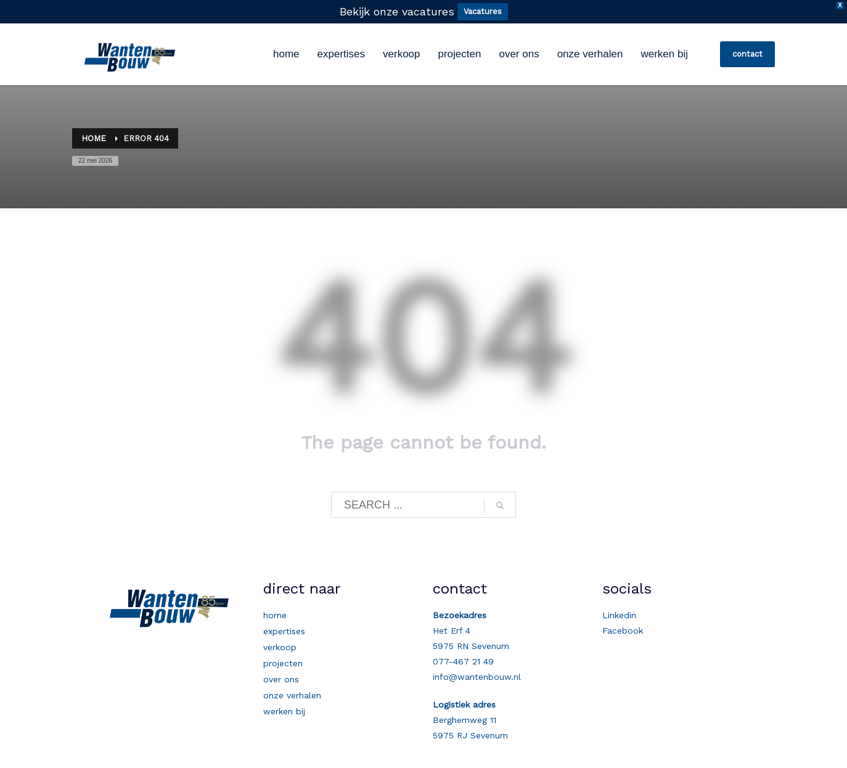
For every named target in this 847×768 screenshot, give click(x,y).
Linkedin (619, 615)
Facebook (622, 630)
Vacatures (483, 11)
